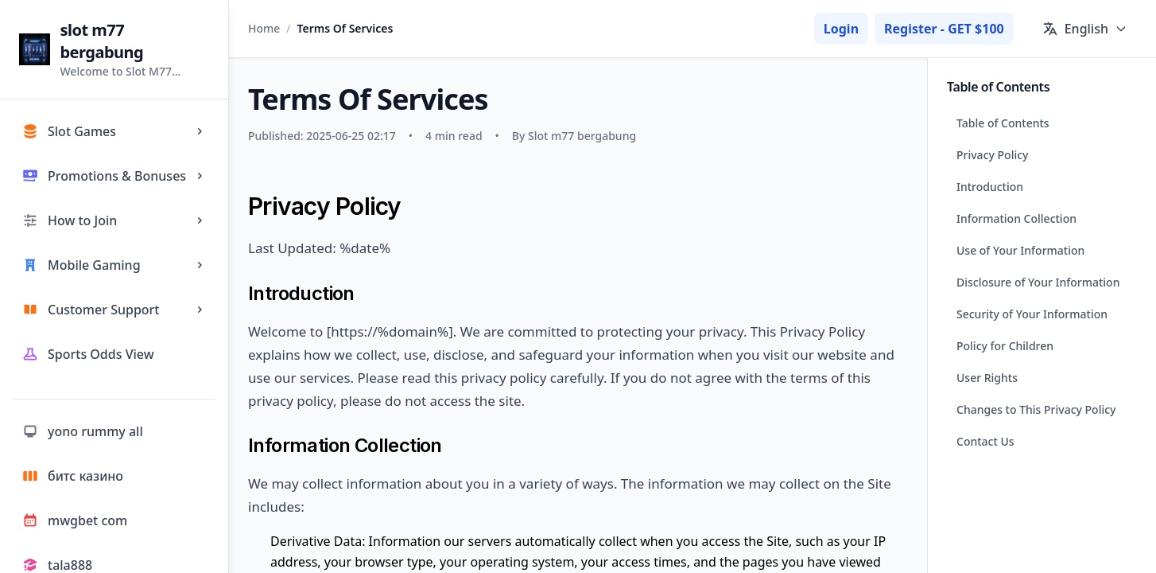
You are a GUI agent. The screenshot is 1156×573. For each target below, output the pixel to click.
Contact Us (985, 441)
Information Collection (1016, 218)
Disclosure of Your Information (1037, 282)
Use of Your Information (1020, 250)
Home (264, 28)
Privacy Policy (992, 154)
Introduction (989, 186)
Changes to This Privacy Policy (1036, 409)
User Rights (987, 377)
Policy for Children (1004, 345)
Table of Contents (1002, 123)
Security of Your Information (1032, 314)
